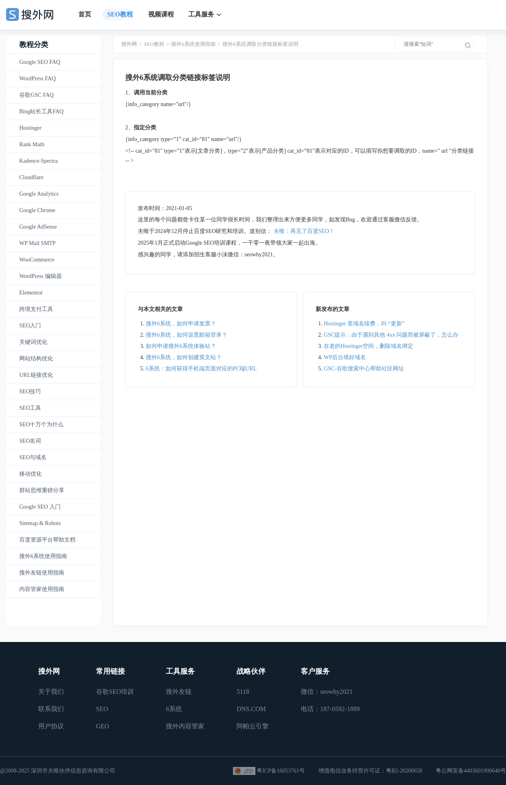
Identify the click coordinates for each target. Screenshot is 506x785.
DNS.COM (251, 708)
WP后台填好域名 (345, 357)
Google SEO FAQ (39, 62)
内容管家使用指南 (41, 589)
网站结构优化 (36, 359)
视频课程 (161, 14)
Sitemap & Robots (40, 523)
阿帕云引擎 (253, 726)
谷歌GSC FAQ (36, 95)
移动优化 (30, 474)
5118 (243, 691)
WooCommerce (37, 260)
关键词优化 (33, 342)
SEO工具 (30, 408)
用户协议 (51, 726)
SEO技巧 (30, 391)
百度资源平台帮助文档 (47, 540)
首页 (84, 14)
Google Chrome (37, 210)
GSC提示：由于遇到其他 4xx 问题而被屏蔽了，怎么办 (391, 335)
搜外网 (129, 44)
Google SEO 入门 (40, 507)
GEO (102, 726)
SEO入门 (30, 326)
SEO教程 (120, 14)
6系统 (174, 708)
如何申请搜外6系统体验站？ (181, 346)
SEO (102, 708)
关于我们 (51, 691)
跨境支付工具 (36, 309)
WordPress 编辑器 (40, 276)
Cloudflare (31, 177)
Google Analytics (39, 194)
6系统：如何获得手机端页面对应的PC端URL (201, 369)
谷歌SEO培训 (115, 691)
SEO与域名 (33, 457)
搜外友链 (179, 691)
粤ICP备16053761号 (281, 771)
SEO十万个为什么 (41, 424)
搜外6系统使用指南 (43, 556)
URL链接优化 (36, 375)
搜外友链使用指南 (41, 573)
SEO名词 (30, 441)
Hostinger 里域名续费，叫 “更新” (364, 324)
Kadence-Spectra (38, 161)
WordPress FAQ (37, 79)
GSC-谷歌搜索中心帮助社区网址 (364, 369)
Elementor (31, 293)
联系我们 (51, 708)
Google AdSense (38, 227)
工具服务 (201, 14)
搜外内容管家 (185, 726)
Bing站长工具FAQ (41, 111)
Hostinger (30, 128)
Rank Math (32, 144)
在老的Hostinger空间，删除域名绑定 (368, 346)
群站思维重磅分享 (41, 490)
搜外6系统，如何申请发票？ (181, 324)
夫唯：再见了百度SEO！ (304, 231)
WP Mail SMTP (37, 243)
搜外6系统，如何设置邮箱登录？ (186, 335)
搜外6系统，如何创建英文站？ (184, 357)
